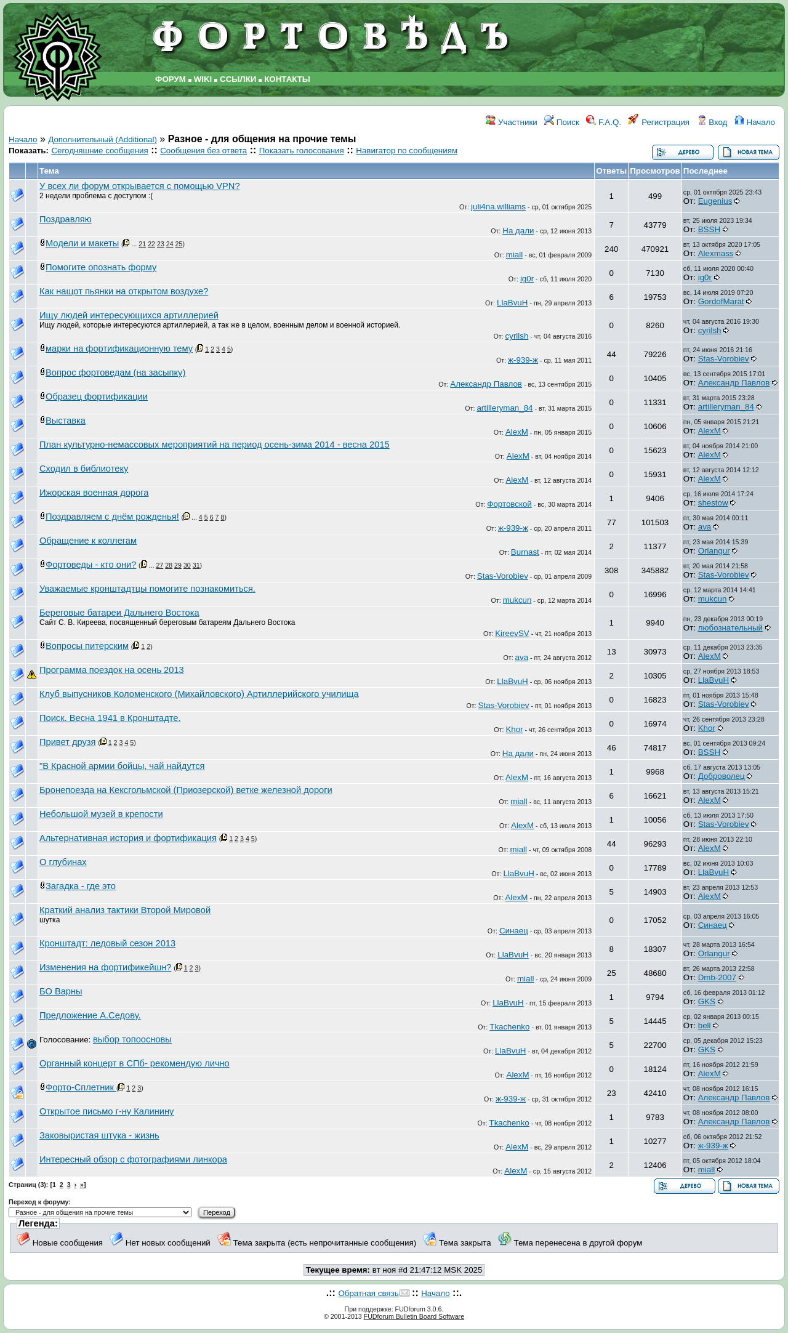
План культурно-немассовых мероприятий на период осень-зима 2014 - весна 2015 (214, 444)
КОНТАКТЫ (287, 79)
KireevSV (512, 633)
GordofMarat (721, 301)
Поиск (561, 122)
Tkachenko (509, 1026)
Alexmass (716, 253)
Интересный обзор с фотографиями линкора (133, 1159)
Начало (754, 122)
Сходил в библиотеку (83, 468)
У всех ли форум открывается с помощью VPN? (139, 186)
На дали (518, 230)
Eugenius (715, 201)
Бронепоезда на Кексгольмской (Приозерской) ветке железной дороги (185, 790)
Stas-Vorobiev (723, 358)
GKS (706, 1001)
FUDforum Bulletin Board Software (414, 1316)
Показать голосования (301, 150)
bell (704, 1025)
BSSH (709, 229)
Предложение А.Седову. (90, 1015)
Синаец (513, 930)
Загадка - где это (81, 886)
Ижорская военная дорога (93, 492)
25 (179, 244)
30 (187, 565)
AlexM (516, 432)
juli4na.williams (498, 206)
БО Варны (60, 991)
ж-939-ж (523, 359)
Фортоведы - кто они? (91, 565)
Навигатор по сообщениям (406, 150)
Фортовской (509, 504)
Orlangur (714, 550)
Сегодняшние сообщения (99, 150)
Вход (712, 122)
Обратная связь (368, 1293)
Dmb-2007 (717, 977)
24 (170, 244)
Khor (514, 729)
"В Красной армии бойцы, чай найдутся (122, 766)
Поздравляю (65, 219)
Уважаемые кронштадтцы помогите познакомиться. (147, 589)
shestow (713, 502)
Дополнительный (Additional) (102, 139)
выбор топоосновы (132, 1039)
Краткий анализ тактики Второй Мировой (125, 910)
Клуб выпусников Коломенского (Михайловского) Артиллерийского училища (199, 694)
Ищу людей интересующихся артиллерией (129, 315)
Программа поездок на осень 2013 (111, 670)
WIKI (203, 79)
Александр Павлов (486, 384)
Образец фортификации (97, 396)
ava (705, 526)
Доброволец (721, 776)
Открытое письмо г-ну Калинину (106, 1111)
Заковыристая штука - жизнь (99, 1135)
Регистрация (659, 122)
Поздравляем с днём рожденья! (112, 517)
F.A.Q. (603, 122)
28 (168, 565)
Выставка (66, 420)
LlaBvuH (512, 302)
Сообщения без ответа (203, 150)
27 (159, 565)
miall (514, 254)
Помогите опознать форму (101, 267)
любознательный (730, 627)
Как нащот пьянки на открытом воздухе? (123, 291)
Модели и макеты (82, 243)
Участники (511, 122)
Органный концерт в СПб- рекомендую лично (134, 1063)
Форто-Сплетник (81, 1087)
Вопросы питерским (87, 646)
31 (196, 565)
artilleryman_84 (504, 408)
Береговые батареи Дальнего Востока (119, 613)
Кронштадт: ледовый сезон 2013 (107, 943)
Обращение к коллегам (88, 541)
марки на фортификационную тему (119, 348)
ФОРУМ (170, 79)
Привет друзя (67, 742)
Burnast (525, 552)
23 (160, 244)
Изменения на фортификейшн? (105, 967)
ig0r (527, 278)
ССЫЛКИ (238, 79)
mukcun (517, 600)
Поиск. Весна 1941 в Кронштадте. (110, 718)
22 (151, 244)
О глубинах (63, 862)
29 (178, 565)
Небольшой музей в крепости (101, 814)
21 (142, 244)
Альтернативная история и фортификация (128, 838)
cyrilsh (517, 335)
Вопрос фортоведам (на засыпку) (115, 372)
